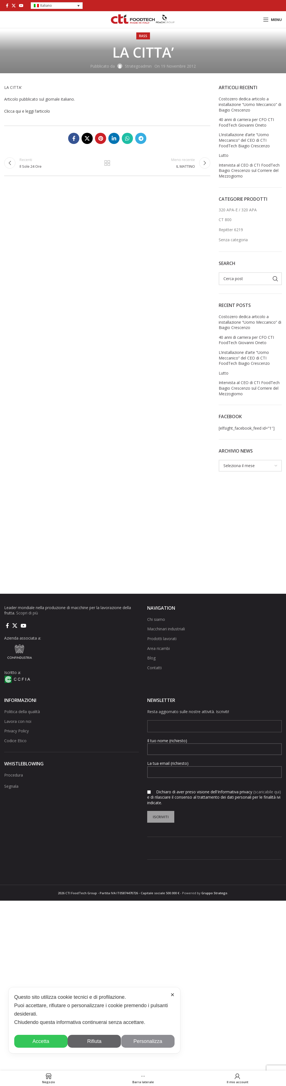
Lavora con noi (17, 721)
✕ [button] (172, 995)
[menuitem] (57, 5)
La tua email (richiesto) (214, 767)
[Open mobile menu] (272, 19)
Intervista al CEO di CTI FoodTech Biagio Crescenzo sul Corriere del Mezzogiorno (249, 170)
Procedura (13, 775)
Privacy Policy (16, 731)
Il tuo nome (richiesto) (214, 744)
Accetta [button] (40, 1041)
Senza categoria (233, 239)
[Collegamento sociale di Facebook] (7, 5)
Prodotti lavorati (162, 638)
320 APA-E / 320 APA (238, 209)
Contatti (154, 667)
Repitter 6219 (231, 229)
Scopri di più (27, 613)
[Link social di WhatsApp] (127, 138)
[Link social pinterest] (100, 138)
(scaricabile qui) (267, 791)
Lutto (223, 155)
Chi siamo (156, 619)
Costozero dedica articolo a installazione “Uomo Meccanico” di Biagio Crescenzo (250, 104)
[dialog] (94, 1020)
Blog (151, 658)
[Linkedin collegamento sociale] (114, 138)
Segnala (11, 786)
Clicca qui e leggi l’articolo (27, 111)
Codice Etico (15, 740)
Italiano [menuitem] (46, 5)
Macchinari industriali (166, 628)
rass (143, 36)
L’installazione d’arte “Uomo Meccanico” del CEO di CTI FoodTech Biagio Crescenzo (244, 140)
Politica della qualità (22, 711)
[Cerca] (250, 278)
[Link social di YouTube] (21, 5)
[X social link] (13, 5)
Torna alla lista (107, 163)
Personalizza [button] (148, 1041)
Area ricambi (158, 648)
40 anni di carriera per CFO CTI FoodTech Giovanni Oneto (246, 122)
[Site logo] (143, 19)
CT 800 (225, 219)
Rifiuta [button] (94, 1041)
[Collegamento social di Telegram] (140, 138)
